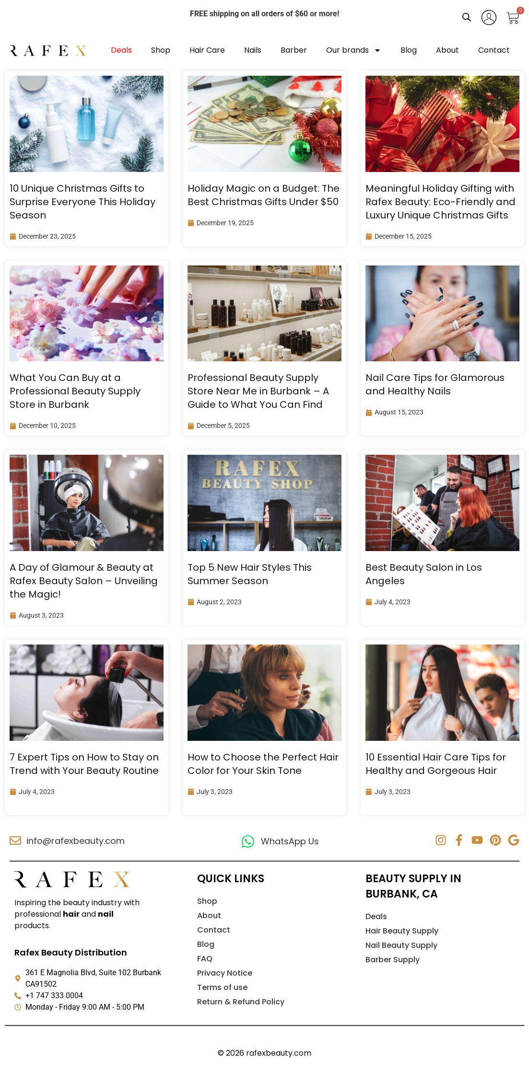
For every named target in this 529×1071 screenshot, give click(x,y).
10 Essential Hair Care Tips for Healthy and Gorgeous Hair (435, 763)
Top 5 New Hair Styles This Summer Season (250, 574)
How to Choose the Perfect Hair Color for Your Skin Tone (263, 763)
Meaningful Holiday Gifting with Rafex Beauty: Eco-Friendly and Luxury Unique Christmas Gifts (440, 202)
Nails (252, 50)
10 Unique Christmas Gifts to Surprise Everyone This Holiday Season (82, 202)
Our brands (353, 50)
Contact (494, 50)
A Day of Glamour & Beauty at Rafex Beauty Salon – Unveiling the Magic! (84, 581)
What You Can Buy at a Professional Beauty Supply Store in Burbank (75, 391)
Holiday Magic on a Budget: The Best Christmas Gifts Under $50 (264, 195)
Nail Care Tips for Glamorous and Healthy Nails (435, 384)
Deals (121, 50)
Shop (160, 50)
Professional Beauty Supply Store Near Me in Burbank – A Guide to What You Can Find (258, 391)
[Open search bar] (466, 17)
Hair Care (207, 50)
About (447, 50)
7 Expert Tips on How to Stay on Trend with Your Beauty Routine (84, 763)
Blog (408, 50)
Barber (294, 50)
